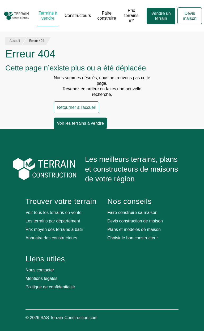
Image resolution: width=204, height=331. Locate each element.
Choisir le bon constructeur (132, 238)
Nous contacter (40, 270)
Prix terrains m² (131, 15)
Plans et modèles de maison (134, 229)
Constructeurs (78, 15)
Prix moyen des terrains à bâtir (54, 229)
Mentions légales (41, 278)
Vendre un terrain (161, 16)
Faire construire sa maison (132, 212)
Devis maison (190, 16)
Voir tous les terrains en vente (54, 212)
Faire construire (106, 15)
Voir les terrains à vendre (80, 123)
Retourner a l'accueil (76, 107)
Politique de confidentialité (50, 287)
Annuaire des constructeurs (51, 238)
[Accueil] (16, 16)
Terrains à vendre (48, 15)
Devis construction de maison (135, 221)
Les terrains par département (53, 221)
